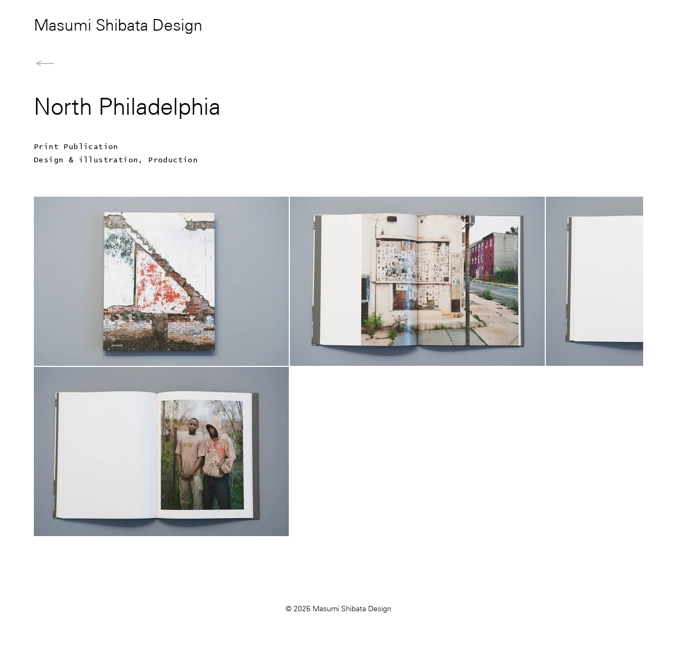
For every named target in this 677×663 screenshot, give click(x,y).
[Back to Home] (45, 63)
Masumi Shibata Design (118, 26)
